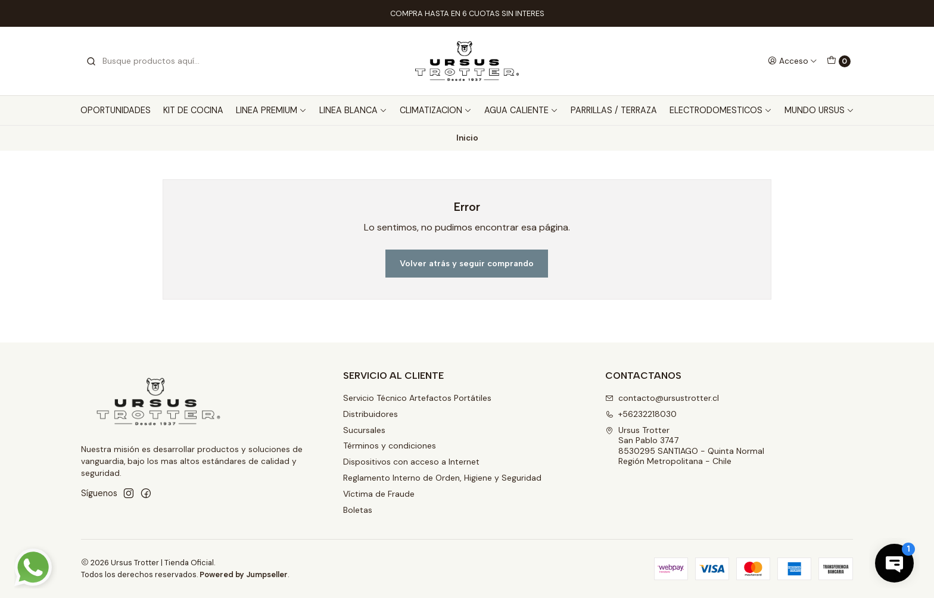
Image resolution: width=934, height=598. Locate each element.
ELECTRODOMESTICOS (721, 110)
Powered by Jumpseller (244, 574)
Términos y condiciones (389, 445)
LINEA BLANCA (353, 110)
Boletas (357, 509)
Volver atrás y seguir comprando (467, 263)
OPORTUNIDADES (115, 110)
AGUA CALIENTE (521, 110)
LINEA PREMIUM (271, 110)
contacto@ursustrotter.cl (662, 398)
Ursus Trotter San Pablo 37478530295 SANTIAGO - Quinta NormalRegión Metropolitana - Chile (684, 446)
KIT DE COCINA (193, 110)
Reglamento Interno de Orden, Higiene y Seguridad (442, 477)
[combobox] (146, 61)
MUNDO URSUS (819, 110)
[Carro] (838, 61)
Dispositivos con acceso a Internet (411, 461)
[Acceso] (792, 60)
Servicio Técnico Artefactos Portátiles (417, 398)
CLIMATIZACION (436, 110)
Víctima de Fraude (379, 493)
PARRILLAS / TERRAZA (614, 110)
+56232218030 (641, 414)
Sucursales (364, 430)
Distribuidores (370, 414)
